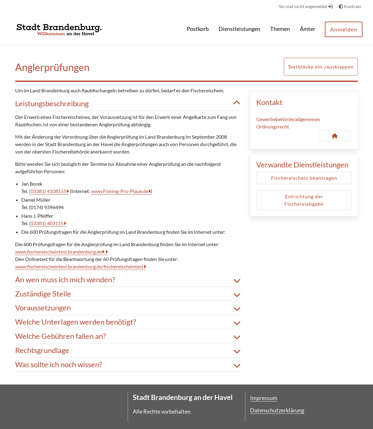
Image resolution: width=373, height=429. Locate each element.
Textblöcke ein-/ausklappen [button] (321, 66)
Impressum (263, 397)
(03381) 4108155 (47, 191)
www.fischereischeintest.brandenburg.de (58, 251)
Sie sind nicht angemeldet (306, 6)
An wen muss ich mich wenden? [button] (128, 279)
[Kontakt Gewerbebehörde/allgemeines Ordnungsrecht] (334, 135)
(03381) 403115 (46, 223)
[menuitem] (198, 29)
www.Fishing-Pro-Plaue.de (119, 191)
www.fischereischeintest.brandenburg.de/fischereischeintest (79, 266)
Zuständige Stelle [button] (128, 293)
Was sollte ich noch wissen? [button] (128, 364)
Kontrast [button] (350, 6)
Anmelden (343, 29)
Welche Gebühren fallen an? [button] (128, 336)
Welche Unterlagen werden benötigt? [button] (128, 322)
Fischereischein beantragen (304, 178)
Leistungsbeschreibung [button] (128, 103)
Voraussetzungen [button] (128, 307)
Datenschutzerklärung (277, 410)
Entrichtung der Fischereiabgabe (304, 200)
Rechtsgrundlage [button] (128, 350)
